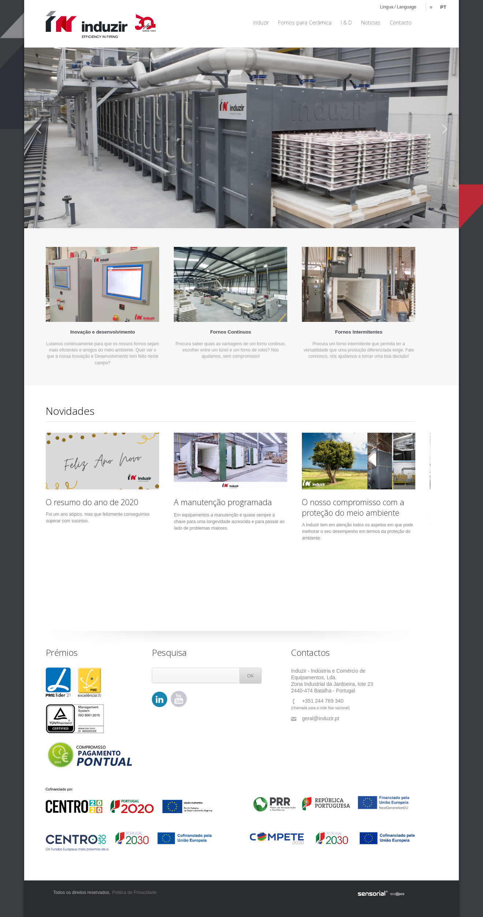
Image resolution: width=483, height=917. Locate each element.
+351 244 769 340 (317, 701)
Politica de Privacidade (134, 892)
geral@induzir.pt (315, 718)
